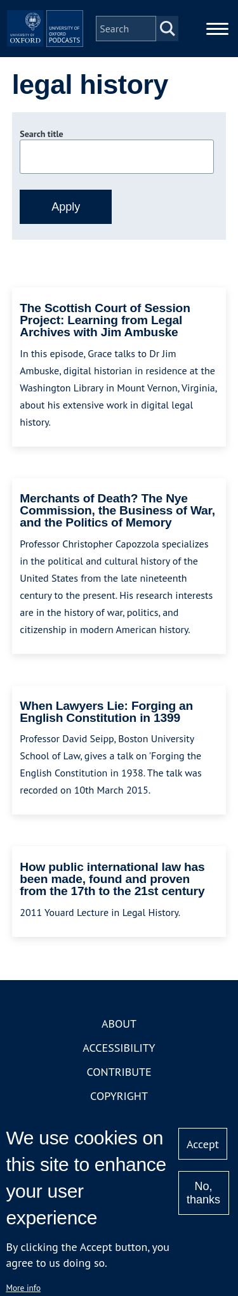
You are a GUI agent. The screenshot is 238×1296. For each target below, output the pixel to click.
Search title (41, 134)
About (119, 1023)
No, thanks (203, 1193)
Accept (203, 1144)
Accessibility (119, 1047)
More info (23, 1287)
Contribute (118, 1071)
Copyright (119, 1096)
